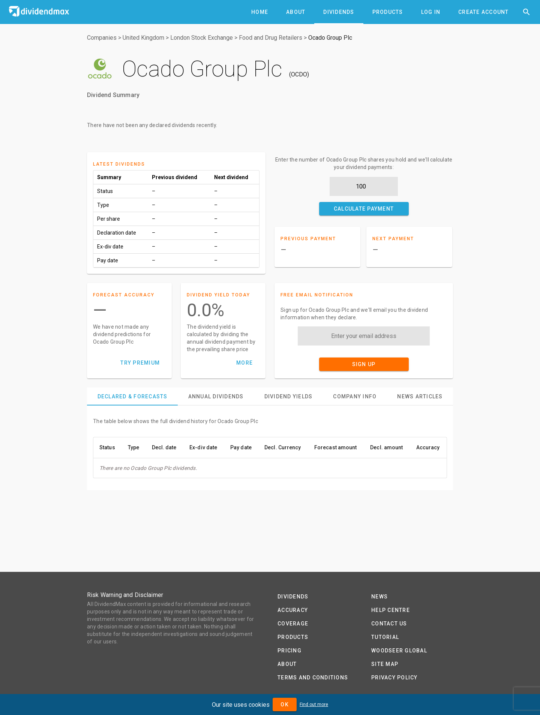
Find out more (314, 704)
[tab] (259, 12)
